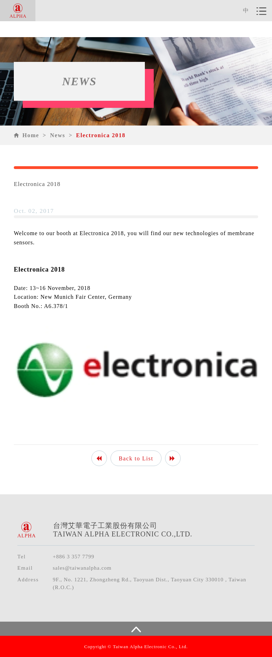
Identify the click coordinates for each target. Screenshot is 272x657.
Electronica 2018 (101, 135)
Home (30, 135)
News (57, 135)
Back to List (136, 458)
